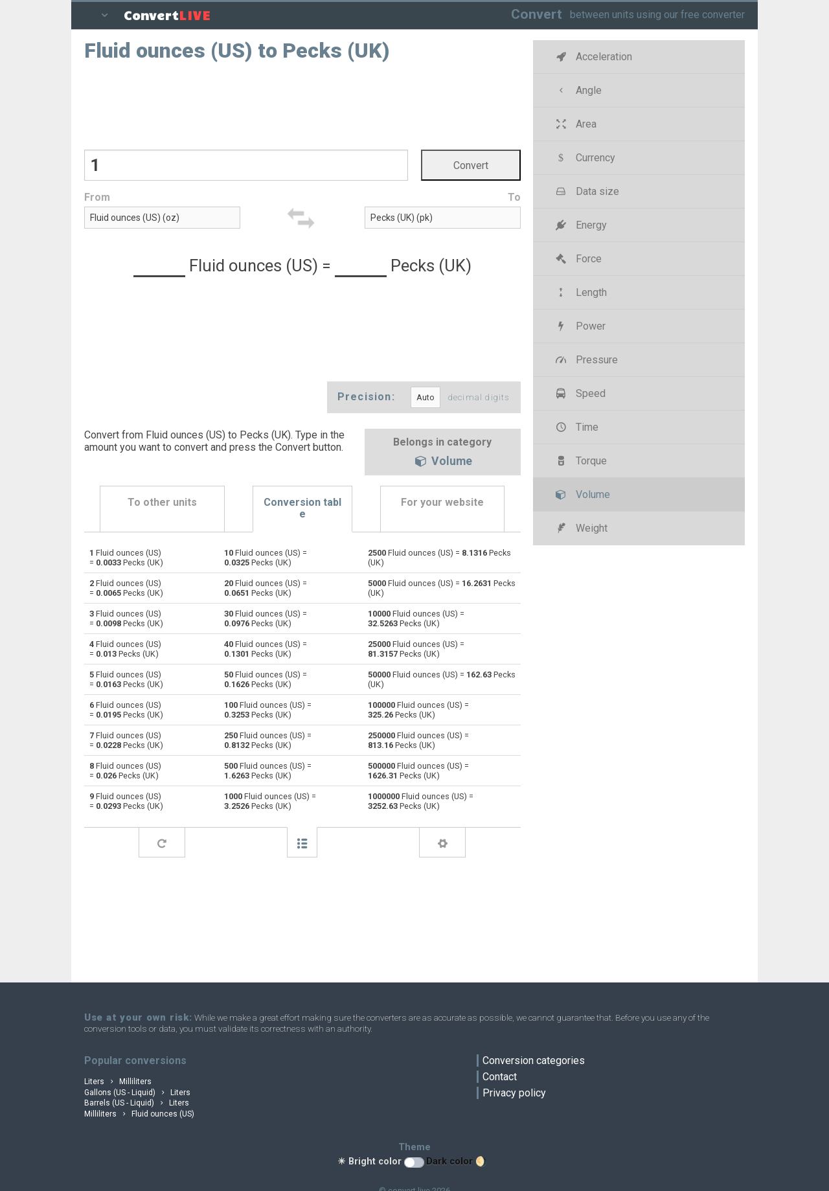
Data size (586, 191)
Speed (580, 393)
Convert (536, 14)
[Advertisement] (302, 104)
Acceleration (593, 57)
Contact (500, 1077)
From (97, 197)
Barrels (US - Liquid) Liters (136, 1102)
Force (578, 259)
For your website (442, 502)
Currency (584, 158)
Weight (581, 528)
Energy (580, 225)
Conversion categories (534, 1060)
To (514, 197)
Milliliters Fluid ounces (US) (139, 1113)
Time (576, 427)
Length (580, 292)
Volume (442, 462)
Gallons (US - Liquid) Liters (137, 1092)
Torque (580, 461)
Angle (578, 90)
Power (580, 326)
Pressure (586, 360)
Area (575, 124)
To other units (162, 502)
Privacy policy (514, 1093)
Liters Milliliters (118, 1081)
